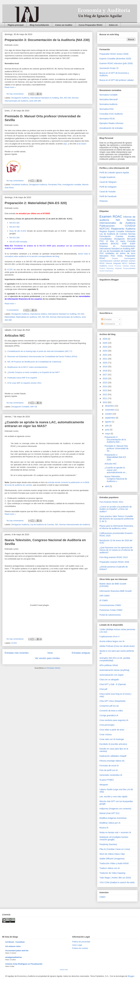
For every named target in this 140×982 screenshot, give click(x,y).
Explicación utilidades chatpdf (112, 756)
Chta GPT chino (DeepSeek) (112, 701)
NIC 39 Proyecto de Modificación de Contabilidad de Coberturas (34, 362)
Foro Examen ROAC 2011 (111, 502)
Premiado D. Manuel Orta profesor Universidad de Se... (116, 448)
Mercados (103, 256)
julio (107, 425)
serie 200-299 (35, 101)
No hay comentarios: (15, 94)
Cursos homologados (123, 258)
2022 (105, 355)
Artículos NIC (15, 335)
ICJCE (9, 269)
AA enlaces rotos (13, 946)
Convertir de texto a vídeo (111, 710)
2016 (105, 378)
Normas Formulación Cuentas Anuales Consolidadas (117, 236)
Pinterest (103, 201)
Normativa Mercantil (108, 99)
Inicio (50, 653)
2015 (105, 382)
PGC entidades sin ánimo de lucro (117, 253)
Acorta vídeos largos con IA (111, 641)
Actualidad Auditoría (19, 184)
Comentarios (108, 324)
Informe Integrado (113, 263)
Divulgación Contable (20, 407)
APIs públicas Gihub (108, 665)
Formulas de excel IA (109, 765)
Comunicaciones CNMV (110, 605)
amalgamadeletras (13, 957)
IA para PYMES (106, 780)
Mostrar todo (64, 969)
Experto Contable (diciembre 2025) (115, 58)
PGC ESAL (117, 256)
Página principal (15, 25)
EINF (124, 243)
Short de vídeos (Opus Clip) (112, 854)
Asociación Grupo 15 (108, 68)
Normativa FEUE (107, 118)
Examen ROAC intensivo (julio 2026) (116, 63)
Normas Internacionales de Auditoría (65, 317)
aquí (65, 144)
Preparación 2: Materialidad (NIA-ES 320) (36, 203)
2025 (105, 343)
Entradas (106, 319)
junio (107, 429)
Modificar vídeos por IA (109, 823)
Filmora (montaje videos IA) (111, 761)
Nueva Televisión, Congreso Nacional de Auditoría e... (116, 479)
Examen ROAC (110, 216)
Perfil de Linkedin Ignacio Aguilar (114, 172)
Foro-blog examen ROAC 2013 (113, 557)
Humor (110, 266)
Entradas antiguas (81, 653)
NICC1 (125, 263)
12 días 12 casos (115, 241)
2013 (105, 390)
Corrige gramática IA (108, 715)
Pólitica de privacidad (81, 942)
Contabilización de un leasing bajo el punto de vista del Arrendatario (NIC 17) (39, 351)
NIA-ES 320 (14, 223)
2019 (105, 366)
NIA (61, 98)
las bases (82, 144)
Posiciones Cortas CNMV (111, 610)
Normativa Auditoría (108, 104)
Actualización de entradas (111, 128)
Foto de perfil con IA (108, 770)
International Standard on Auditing (44, 98)
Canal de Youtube (107, 191)
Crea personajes (106, 725)
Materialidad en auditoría (26, 317)
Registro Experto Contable (111, 231)
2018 (105, 370)
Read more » (10, 87)
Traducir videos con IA (109, 868)
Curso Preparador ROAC (91, 25)
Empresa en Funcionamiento (117, 246)
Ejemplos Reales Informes (111, 123)
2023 (105, 351)
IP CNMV (103, 600)
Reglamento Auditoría (123, 228)
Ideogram (103, 784)
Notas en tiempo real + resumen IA (115, 832)
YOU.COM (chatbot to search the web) (116, 882)
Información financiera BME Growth (115, 591)
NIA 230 (67, 98)
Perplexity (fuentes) (108, 844)
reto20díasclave (105, 261)
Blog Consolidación (39, 25)
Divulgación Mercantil (124, 239)
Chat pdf (103, 689)
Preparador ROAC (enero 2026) (113, 54)
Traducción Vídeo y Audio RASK (114, 863)
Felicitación (130, 231)
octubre (108, 414)
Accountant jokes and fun (16, 950)
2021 (105, 359)
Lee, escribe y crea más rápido (113, 796)
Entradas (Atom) (53, 668)
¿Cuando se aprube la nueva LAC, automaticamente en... (116, 470)
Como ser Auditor (63, 25)
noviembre (110, 410)
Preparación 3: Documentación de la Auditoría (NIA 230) (47, 40)
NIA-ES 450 (14, 227)
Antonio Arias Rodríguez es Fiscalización (23, 964)
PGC (101, 241)
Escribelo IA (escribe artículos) (113, 744)
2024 (105, 347)
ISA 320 (80, 314)
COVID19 (130, 225)
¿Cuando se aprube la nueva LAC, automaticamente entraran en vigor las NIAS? (44, 424)
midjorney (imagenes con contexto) (115, 808)
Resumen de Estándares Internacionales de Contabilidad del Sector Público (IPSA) (42, 356)
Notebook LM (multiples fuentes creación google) (113, 838)
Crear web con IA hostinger (111, 739)
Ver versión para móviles (47, 658)
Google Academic (107, 177)
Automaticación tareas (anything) (114, 670)
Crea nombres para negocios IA (113, 720)
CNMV (102, 897)
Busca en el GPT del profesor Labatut (116, 80)
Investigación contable (71, 184)
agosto (108, 422)
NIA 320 (45, 317)
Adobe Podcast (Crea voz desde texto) (116, 646)
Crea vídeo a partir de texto (111, 730)
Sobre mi (113, 25)
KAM (133, 251)
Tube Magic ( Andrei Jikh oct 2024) (115, 877)
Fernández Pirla (54, 184)
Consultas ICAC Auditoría (111, 114)
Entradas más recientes (17, 653)
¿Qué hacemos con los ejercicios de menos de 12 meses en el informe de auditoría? (116, 550)
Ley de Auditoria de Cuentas (42, 524)
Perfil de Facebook (108, 196)
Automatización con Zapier (111, 675)
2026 (105, 339)
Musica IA (103, 827)
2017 (105, 374)
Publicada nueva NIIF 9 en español (22, 378)
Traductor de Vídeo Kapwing (112, 873)
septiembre (110, 418)
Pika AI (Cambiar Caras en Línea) (114, 849)
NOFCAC (104, 228)
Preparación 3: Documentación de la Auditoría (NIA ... (115, 439)
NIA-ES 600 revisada (18, 242)
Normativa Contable (108, 95)
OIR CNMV (104, 595)
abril (107, 486)
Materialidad (10, 317)
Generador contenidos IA (110, 775)
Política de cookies (80, 948)
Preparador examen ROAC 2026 (114, 562)
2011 (105, 398)
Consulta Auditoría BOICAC (117, 242)
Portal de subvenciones (110, 615)
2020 (105, 362)
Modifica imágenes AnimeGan (113, 818)
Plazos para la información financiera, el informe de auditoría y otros (116, 527)
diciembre (109, 406)
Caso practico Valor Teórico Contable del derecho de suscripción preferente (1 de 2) (116, 518)
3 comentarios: (13, 310)
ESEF (132, 243)
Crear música (105, 734)
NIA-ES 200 (14, 237)
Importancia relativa (38, 314)
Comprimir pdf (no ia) (109, 706)
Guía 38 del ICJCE (18, 231)
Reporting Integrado (114, 268)
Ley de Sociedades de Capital (116, 251)
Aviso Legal (77, 945)
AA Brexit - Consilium (15, 942)
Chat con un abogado (109, 679)
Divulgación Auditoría (20, 98)
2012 (105, 394)
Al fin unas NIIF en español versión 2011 (24, 383)
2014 (105, 386)
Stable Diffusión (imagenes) (112, 858)
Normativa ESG (106, 109)
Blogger (131, 976)
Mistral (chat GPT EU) (109, 813)
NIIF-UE (33, 407)
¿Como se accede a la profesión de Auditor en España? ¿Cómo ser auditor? (115, 509)
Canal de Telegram (108, 182)
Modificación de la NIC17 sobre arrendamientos (27, 367)
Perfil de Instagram (108, 187)
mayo (108, 433)
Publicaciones (107, 225)
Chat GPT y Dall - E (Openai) (112, 684)
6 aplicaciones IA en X (109, 636)
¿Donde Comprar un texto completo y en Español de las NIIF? (33, 372)
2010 (105, 402)
